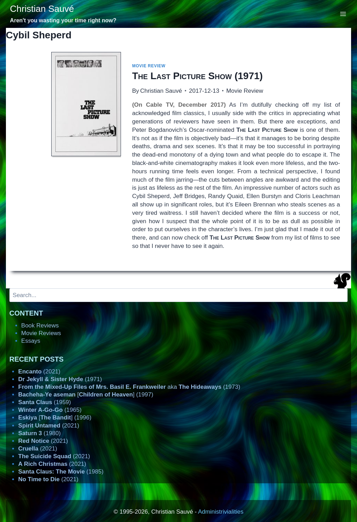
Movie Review (149, 65)
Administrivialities (220, 511)
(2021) (39, 371)
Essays (30, 341)
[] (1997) (85, 394)
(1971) (197, 75)
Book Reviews (40, 325)
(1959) (44, 402)
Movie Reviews (41, 333)
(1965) (50, 410)
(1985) (61, 471)
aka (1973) (129, 387)
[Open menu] (343, 13)
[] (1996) (54, 417)
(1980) (39, 433)
